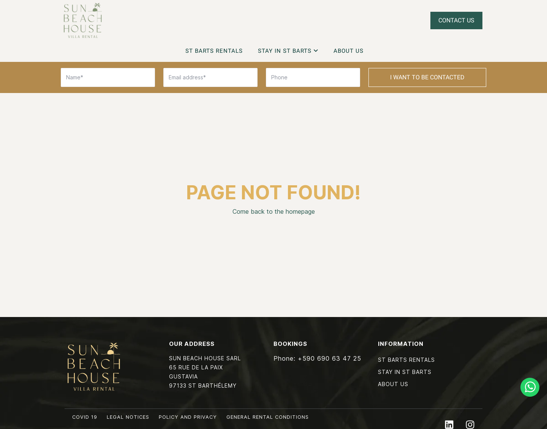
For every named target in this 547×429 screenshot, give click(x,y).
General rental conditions (267, 417)
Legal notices (128, 417)
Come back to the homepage (273, 211)
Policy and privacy (188, 417)
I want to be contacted (427, 77)
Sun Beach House (83, 20)
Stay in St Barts (288, 50)
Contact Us (456, 20)
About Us (349, 50)
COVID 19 (84, 417)
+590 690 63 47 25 (329, 358)
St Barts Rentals (214, 50)
